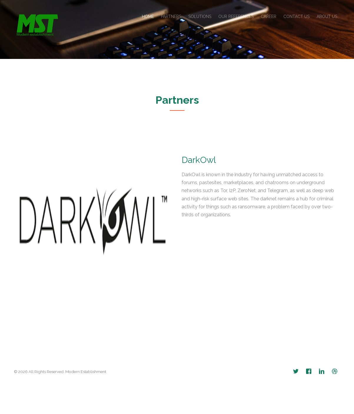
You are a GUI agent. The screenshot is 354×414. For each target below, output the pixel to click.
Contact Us (296, 16)
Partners (171, 16)
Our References (236, 16)
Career (268, 16)
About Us (327, 16)
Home (148, 16)
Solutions (199, 16)
